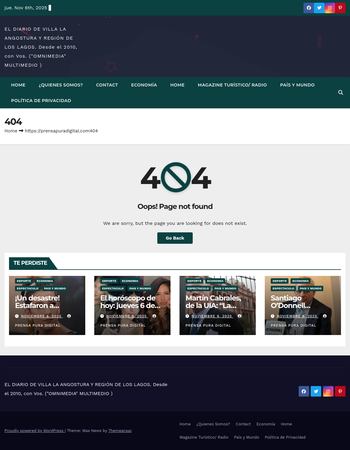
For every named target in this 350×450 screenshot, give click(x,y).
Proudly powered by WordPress (35, 430)
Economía (144, 85)
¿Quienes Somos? (61, 85)
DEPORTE (24, 280)
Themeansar (119, 430)
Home (18, 85)
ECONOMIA (45, 280)
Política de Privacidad (41, 100)
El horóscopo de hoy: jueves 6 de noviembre (127, 305)
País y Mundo (297, 85)
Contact (107, 85)
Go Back (175, 238)
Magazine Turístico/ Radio (232, 85)
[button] (340, 92)
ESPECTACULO (27, 288)
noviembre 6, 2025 (42, 316)
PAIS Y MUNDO (55, 288)
